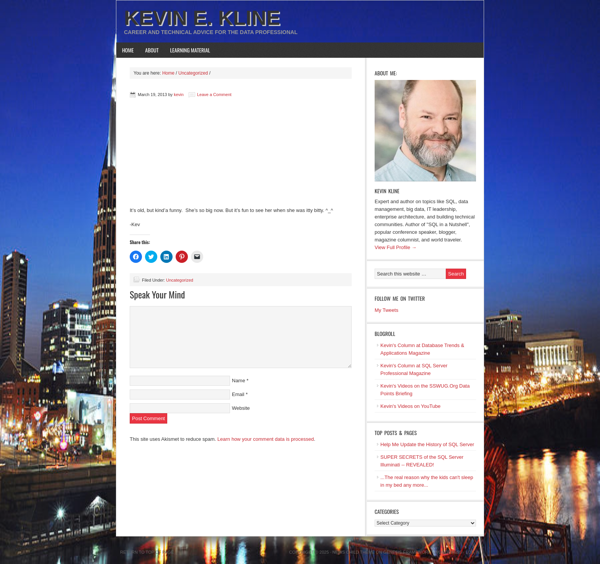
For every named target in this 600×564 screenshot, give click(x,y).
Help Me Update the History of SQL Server (427, 444)
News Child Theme (354, 552)
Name (238, 380)
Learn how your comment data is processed (265, 439)
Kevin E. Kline (202, 17)
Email (238, 394)
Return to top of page (147, 552)
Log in (473, 552)
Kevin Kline (387, 191)
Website (241, 408)
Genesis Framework (407, 552)
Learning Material (190, 50)
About (151, 50)
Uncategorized (179, 280)
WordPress (448, 552)
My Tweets (386, 310)
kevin (179, 94)
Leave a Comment (214, 94)
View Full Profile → (396, 247)
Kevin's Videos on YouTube (410, 406)
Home (128, 50)
